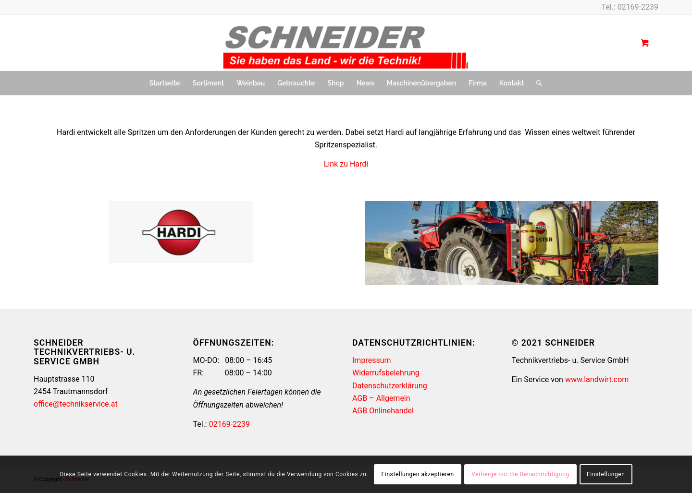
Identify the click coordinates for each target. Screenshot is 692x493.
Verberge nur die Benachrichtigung (520, 474)
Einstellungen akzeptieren (417, 474)
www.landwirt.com (597, 379)
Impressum (371, 360)
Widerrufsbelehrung (386, 372)
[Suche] (536, 83)
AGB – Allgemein (381, 398)
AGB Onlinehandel (383, 410)
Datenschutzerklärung (389, 385)
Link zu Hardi (346, 163)
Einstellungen (606, 474)
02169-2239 (638, 7)
